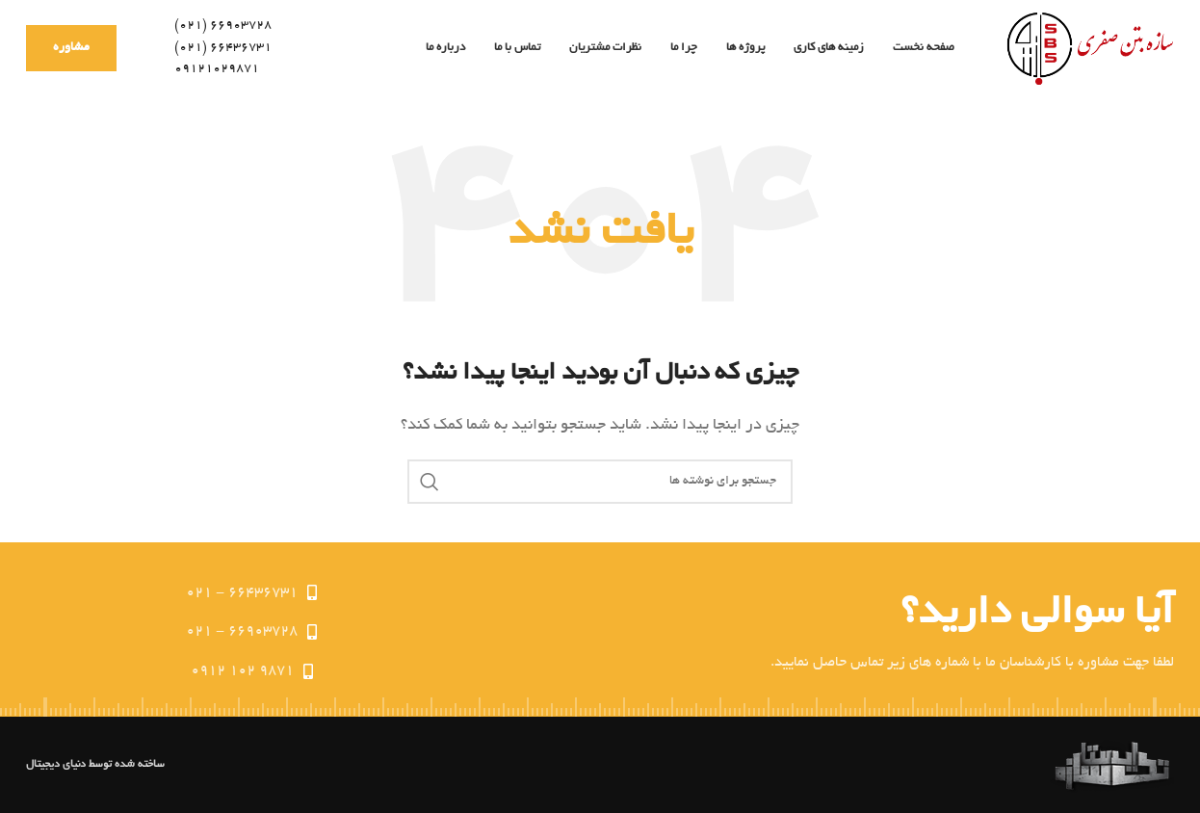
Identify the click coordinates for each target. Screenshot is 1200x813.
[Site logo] (1088, 49)
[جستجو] (600, 481)
